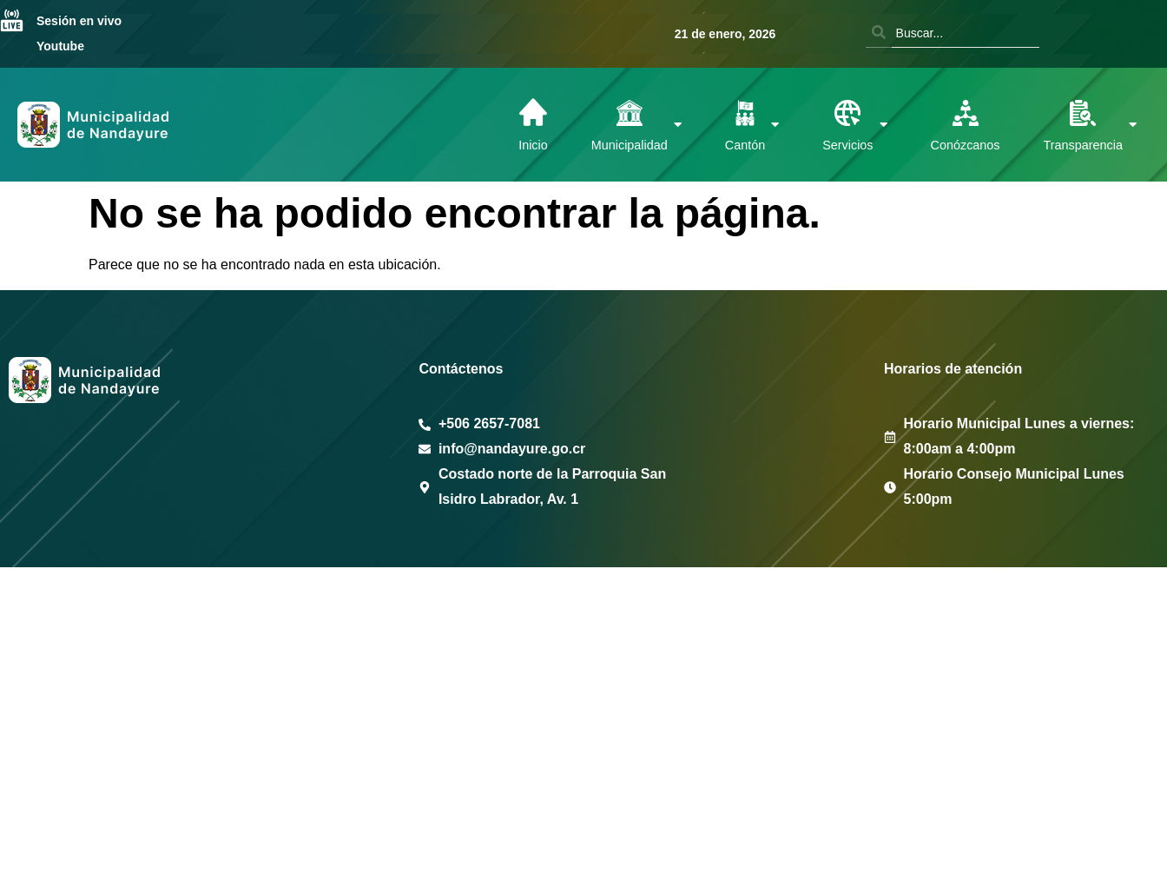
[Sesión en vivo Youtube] (11, 22)
